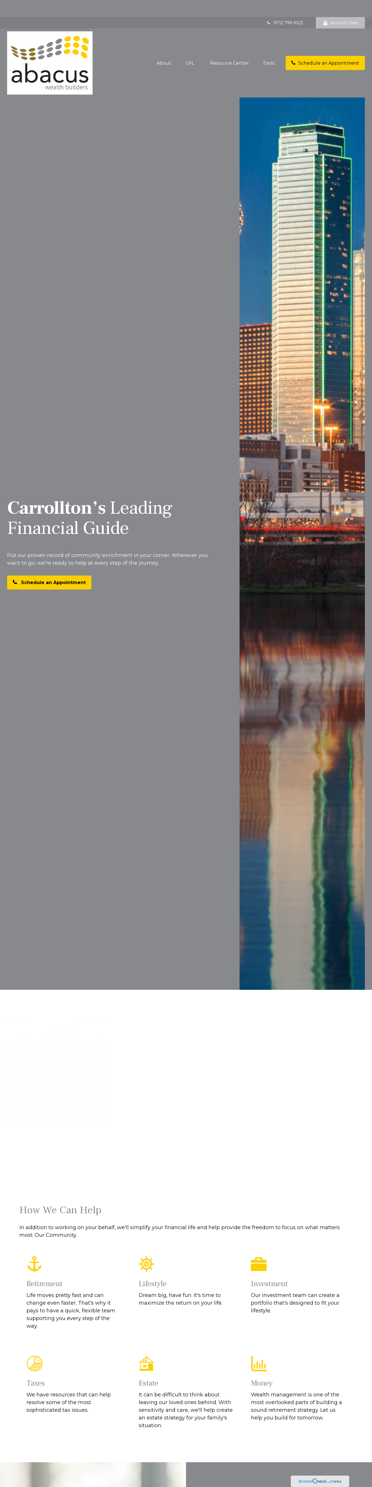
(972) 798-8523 (284, 5)
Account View (340, 5)
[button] (164, 45)
